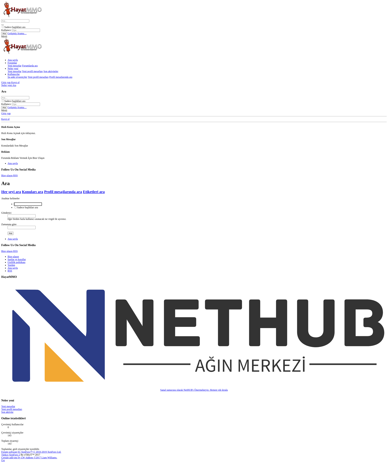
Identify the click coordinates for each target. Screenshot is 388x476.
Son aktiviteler (50, 71)
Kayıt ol (5, 119)
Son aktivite (7, 412)
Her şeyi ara (11, 192)
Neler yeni (13, 68)
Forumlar (12, 62)
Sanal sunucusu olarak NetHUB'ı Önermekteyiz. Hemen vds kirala (194, 390)
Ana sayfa (13, 60)
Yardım (11, 265)
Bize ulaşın (13, 256)
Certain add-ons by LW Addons (29, 457)
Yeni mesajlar (15, 65)
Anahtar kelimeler (10, 198)
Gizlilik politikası (16, 262)
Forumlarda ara (30, 65)
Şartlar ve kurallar (17, 259)
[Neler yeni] (6, 85)
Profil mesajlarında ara (60, 77)
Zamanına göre (8, 224)
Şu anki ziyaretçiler (17, 77)
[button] (4, 36)
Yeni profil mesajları (32, 71)
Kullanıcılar (14, 74)
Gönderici (6, 212)
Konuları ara (32, 192)
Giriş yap (6, 113)
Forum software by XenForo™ (31, 452)
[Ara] (15, 21)
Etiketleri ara (94, 192)
